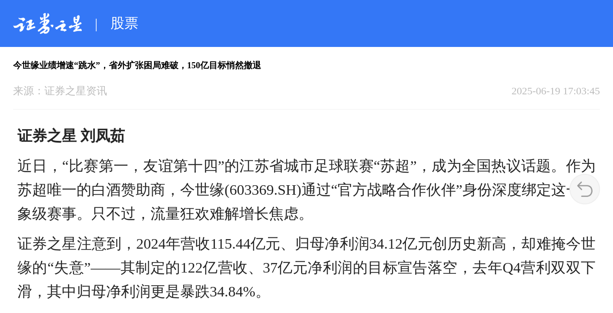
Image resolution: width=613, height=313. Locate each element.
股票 (124, 23)
